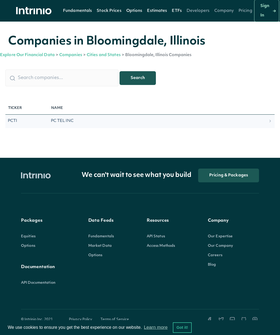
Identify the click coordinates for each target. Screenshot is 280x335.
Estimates (157, 11)
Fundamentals (77, 11)
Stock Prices (109, 11)
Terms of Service (114, 319)
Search (138, 78)
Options (134, 11)
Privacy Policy (80, 319)
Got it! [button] (182, 327)
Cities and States (104, 55)
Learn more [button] (155, 327)
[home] (35, 11)
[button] (77, 11)
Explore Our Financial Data (27, 55)
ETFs (176, 11)
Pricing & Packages (228, 175)
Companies (70, 55)
